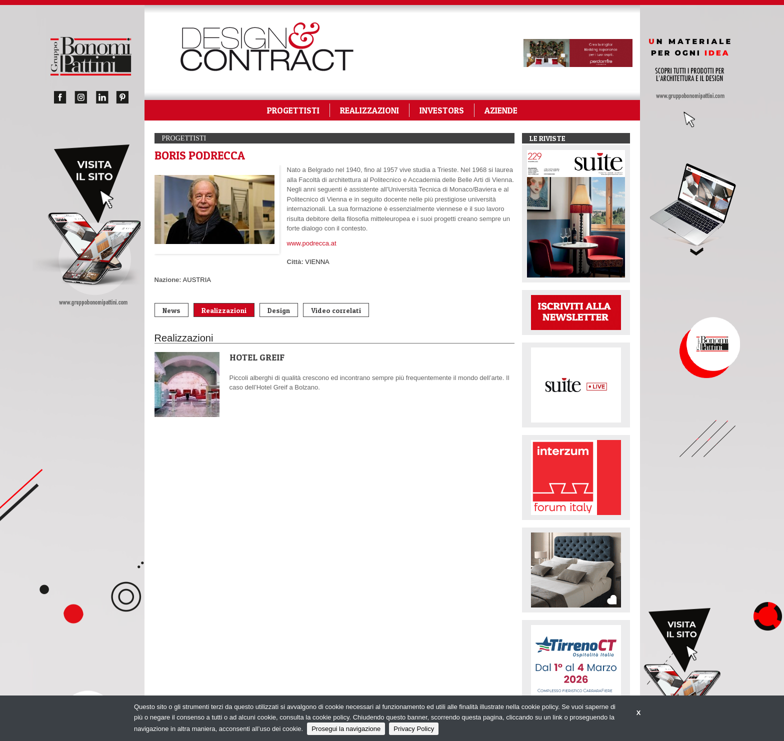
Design (279, 310)
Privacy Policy (414, 728)
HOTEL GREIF (257, 357)
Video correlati (336, 310)
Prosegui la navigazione (346, 728)
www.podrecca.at (311, 243)
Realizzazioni (224, 310)
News (171, 310)
